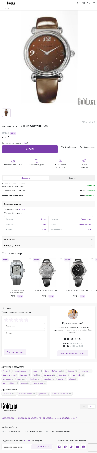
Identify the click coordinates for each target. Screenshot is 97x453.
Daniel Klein (86, 371)
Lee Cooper (8, 379)
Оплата (72, 178)
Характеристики (12, 204)
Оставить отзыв (15, 352)
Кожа (43, 224)
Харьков (15, 186)
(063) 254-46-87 (69, 418)
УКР (83, 406)
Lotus (21, 379)
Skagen (73, 379)
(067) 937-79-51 (38, 418)
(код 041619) (89, 122)
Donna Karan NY (10, 375)
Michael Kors (34, 379)
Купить (30, 149)
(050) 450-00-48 (53, 418)
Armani (6, 371)
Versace (25, 383)
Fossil (36, 375)
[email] (17, 446)
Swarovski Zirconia (27, 394)
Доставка (25, 178)
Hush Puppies (78, 375)
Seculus (62, 379)
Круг (44, 229)
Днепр (8, 186)
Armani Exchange (22, 371)
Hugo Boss (64, 375)
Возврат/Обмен (12, 245)
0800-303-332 (72, 339)
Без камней (9, 394)
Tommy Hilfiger (10, 383)
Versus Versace (39, 383)
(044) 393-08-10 (23, 418)
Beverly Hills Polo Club (54, 371)
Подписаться (42, 447)
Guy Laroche (49, 375)
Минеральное (85, 224)
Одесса (22, 186)
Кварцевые (86, 219)
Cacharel (72, 371)
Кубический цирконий (61, 394)
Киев (4, 186)
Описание (9, 239)
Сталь (43, 219)
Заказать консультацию (72, 353)
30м (89, 229)
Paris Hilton (49, 379)
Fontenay (25, 375)
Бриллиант (44, 394)
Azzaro (6, 8)
